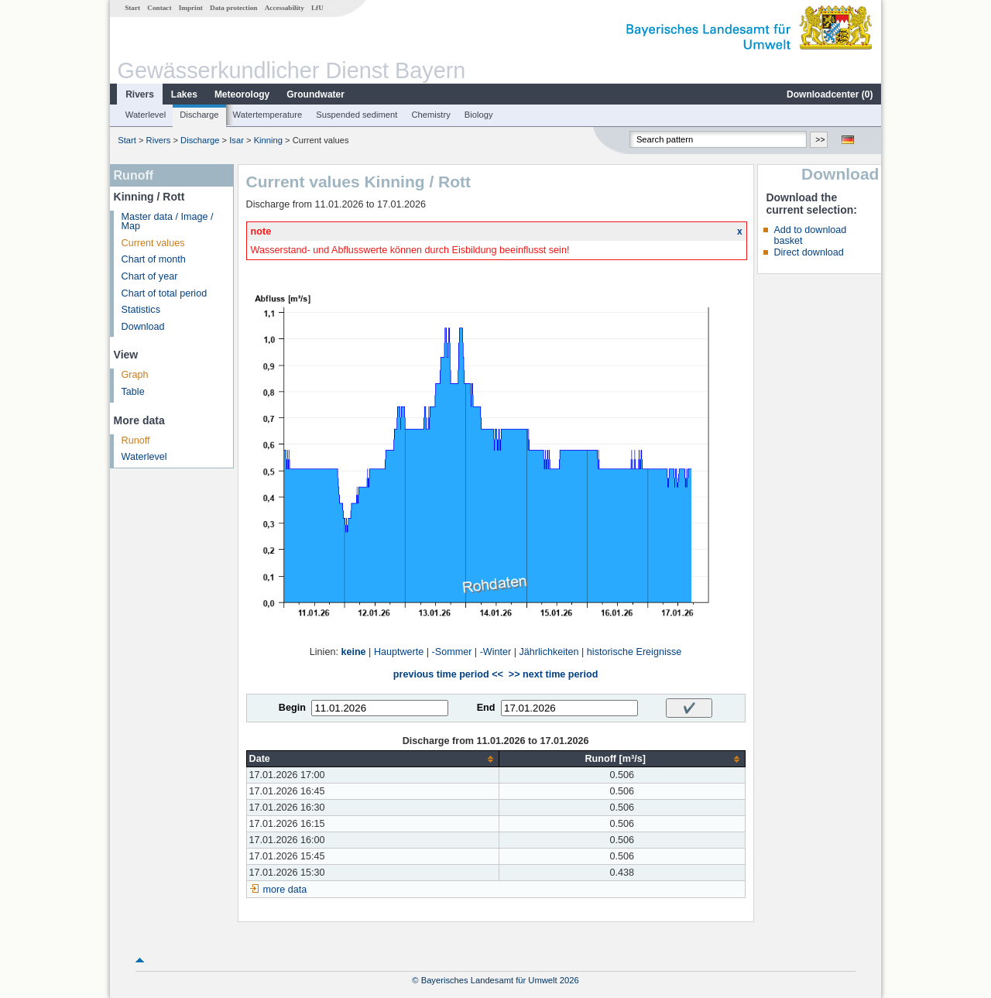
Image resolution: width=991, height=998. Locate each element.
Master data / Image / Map (168, 221)
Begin (292, 707)
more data (285, 889)
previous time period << (448, 674)
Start (132, 8)
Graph (135, 374)
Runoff (136, 440)
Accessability (284, 8)
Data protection (233, 8)
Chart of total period (164, 293)
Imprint (191, 8)
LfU (317, 8)
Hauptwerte (398, 651)
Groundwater (315, 94)
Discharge (199, 114)
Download (143, 326)
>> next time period (553, 674)
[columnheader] (372, 759)
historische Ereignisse (634, 651)
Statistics (141, 309)
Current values (153, 243)
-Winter (496, 651)
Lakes (184, 94)
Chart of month (154, 259)
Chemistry (430, 114)
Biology (479, 114)
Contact (159, 8)
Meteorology (241, 94)
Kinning (268, 140)
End (486, 707)
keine (353, 651)
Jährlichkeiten (549, 651)
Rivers (139, 94)
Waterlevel (145, 114)
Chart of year (150, 276)
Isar (236, 140)
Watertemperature (268, 114)
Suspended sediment (356, 114)
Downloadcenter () (830, 94)
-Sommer (452, 651)
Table (133, 391)
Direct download (808, 252)
